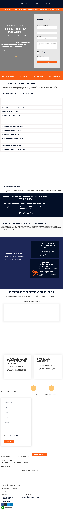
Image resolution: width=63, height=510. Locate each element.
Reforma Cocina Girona (45, 9)
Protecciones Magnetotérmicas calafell (13, 122)
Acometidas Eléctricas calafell (10, 134)
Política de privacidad (48, 52)
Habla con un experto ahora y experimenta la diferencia (12, 453)
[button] (31, 100)
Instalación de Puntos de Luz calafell (12, 130)
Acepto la (46, 52)
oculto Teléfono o (40, 56)
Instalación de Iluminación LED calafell (12, 138)
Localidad (39, 36)
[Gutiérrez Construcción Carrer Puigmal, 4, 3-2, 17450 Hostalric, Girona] (44, 422)
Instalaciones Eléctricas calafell (11, 100)
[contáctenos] (32, 4)
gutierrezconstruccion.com (12, 25)
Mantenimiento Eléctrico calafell (11, 115)
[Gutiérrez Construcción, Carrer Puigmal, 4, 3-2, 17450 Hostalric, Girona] (31, 481)
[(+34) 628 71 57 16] (19, 4)
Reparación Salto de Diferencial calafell (13, 107)
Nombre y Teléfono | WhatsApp (43, 25)
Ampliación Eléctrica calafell (10, 111)
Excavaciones (55, 9)
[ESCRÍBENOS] (51, 388)
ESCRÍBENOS (51, 392)
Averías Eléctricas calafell (9, 119)
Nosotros (15, 9)
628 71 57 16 (25, 212)
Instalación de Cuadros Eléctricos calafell (14, 149)
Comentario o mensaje (42, 41)
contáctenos (37, 3)
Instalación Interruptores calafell (12, 145)
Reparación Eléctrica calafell (10, 103)
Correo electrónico (41, 30)
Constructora (7, 9)
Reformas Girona (22, 9)
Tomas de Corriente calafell (10, 141)
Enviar (47, 62)
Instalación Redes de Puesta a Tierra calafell (14, 126)
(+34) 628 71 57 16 (24, 3)
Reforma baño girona (33, 9)
